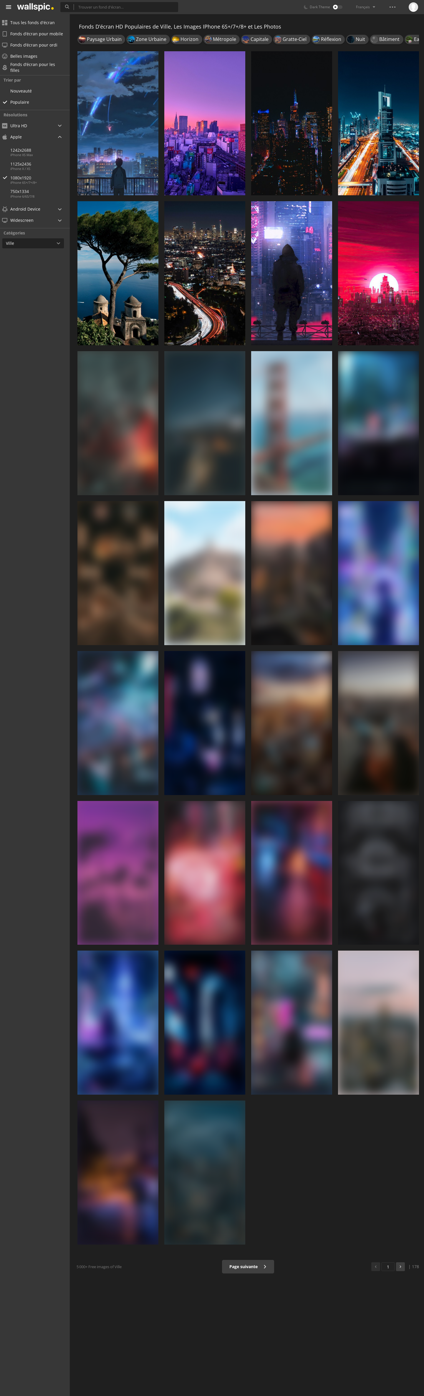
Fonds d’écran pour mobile (36, 34)
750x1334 (23, 191)
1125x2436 (24, 164)
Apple (16, 137)
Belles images (23, 56)
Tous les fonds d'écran (32, 22)
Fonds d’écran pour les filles (32, 67)
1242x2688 (24, 150)
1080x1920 (44, 178)
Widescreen (21, 220)
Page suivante (248, 1266)
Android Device (25, 209)
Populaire (23, 102)
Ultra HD (18, 125)
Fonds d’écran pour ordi (33, 45)
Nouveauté (25, 91)
